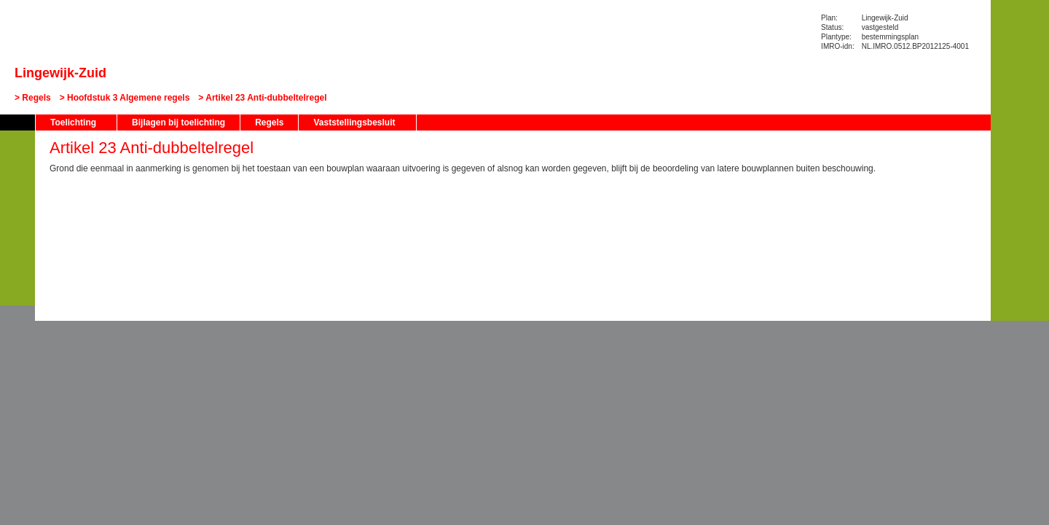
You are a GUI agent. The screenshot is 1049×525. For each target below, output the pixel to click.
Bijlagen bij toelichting (178, 122)
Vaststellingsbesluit (354, 122)
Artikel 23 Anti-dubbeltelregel (265, 98)
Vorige (17, 205)
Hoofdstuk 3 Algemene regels (128, 98)
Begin (17, 183)
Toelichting (73, 122)
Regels (36, 98)
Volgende (17, 227)
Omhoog (17, 248)
